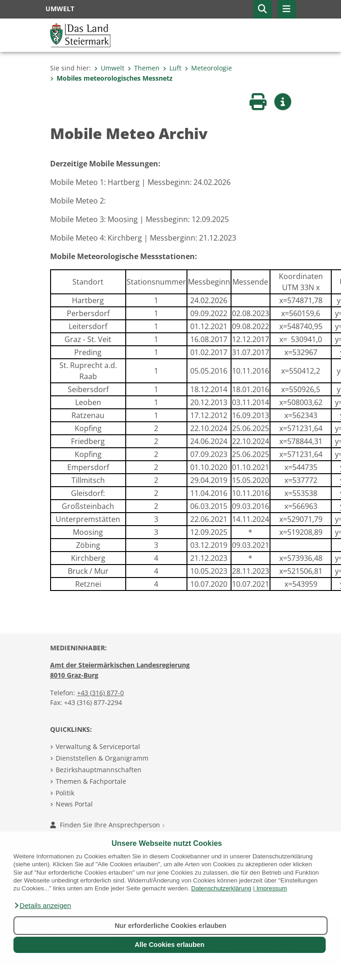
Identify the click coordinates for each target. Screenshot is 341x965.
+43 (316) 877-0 (100, 692)
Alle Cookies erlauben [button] (169, 944)
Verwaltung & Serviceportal (98, 746)
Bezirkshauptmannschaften (99, 769)
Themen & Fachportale (91, 781)
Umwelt (109, 67)
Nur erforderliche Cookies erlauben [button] (170, 925)
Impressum (272, 888)
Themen (144, 67)
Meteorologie (208, 67)
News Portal (74, 804)
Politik (65, 792)
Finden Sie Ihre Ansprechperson (107, 824)
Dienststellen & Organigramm (102, 758)
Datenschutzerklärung (221, 888)
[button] (42, 905)
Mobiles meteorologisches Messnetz (111, 78)
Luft (172, 67)
